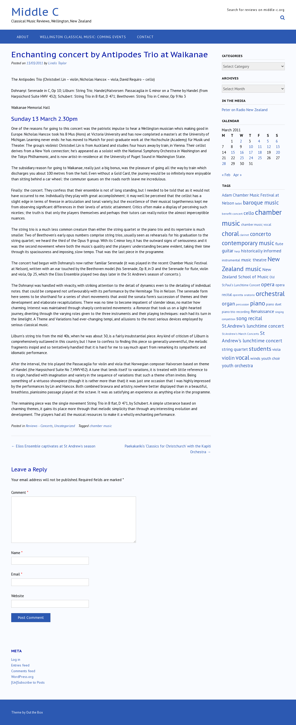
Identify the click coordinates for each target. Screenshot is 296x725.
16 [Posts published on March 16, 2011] (242, 152)
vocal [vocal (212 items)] (242, 358)
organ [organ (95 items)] (228, 303)
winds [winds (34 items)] (255, 358)
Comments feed (23, 671)
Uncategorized (64, 425)
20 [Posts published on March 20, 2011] (278, 152)
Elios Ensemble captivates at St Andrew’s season (53, 446)
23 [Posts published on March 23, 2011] (242, 157)
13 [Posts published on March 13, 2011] (278, 146)
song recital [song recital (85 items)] (249, 318)
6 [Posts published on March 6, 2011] (277, 141)
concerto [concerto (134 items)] (260, 233)
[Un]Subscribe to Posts (28, 682)
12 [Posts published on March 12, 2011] (269, 146)
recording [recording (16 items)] (243, 312)
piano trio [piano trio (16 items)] (228, 312)
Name (16, 552)
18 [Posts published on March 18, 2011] (260, 152)
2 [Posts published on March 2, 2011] (241, 141)
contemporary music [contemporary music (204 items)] (248, 243)
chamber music (101, 425)
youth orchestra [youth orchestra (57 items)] (237, 365)
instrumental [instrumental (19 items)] (231, 260)
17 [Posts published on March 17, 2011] (251, 152)
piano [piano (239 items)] (257, 303)
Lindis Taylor (57, 63)
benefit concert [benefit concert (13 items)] (232, 214)
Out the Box (34, 712)
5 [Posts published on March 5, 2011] (268, 141)
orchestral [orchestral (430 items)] (270, 293)
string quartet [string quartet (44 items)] (235, 349)
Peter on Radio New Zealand (245, 109)
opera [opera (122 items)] (268, 284)
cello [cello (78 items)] (249, 213)
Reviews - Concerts (39, 425)
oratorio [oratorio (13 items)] (249, 295)
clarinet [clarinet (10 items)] (244, 235)
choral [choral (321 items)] (230, 233)
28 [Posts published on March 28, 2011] (224, 163)
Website (17, 595)
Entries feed (20, 665)
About (23, 37)
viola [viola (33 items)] (276, 349)
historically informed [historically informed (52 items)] (261, 251)
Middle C (35, 11)
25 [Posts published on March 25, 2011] (260, 157)
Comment (19, 492)
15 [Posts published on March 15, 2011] (233, 152)
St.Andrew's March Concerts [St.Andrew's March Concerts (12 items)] (240, 334)
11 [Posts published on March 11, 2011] (260, 146)
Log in (15, 659)
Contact (145, 37)
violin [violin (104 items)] (228, 357)
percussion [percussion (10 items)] (242, 304)
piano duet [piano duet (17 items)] (273, 304)
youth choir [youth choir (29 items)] (270, 358)
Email (16, 574)
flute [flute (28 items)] (279, 243)
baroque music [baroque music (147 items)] (261, 202)
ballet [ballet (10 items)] (238, 203)
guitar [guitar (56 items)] (227, 251)
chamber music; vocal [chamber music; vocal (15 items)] (256, 224)
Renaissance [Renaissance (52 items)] (262, 311)
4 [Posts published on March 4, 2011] (259, 141)
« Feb (226, 174)
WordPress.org (22, 676)
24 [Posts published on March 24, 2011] (251, 157)
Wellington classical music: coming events (83, 37)
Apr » (237, 174)
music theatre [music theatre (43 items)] (254, 260)
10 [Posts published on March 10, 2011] (251, 146)
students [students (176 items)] (260, 348)
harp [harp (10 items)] (237, 251)
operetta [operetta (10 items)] (238, 295)
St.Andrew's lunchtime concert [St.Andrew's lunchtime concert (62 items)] (253, 326)
